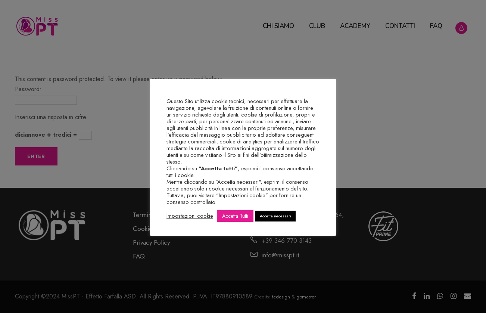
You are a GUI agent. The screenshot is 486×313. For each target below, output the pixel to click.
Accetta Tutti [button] (235, 216)
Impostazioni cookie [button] (189, 216)
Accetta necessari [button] (275, 216)
